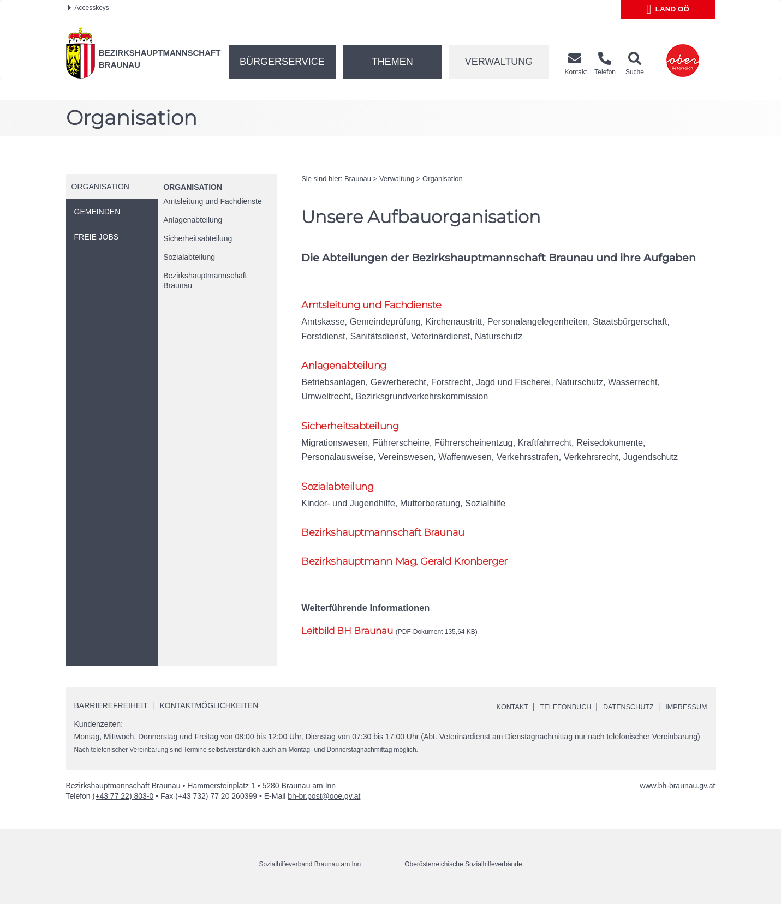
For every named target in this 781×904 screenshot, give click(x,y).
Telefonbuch (552, 713)
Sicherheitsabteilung (197, 238)
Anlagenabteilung (192, 219)
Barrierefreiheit (111, 713)
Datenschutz (621, 713)
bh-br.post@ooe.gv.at (324, 803)
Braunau (357, 179)
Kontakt (494, 713)
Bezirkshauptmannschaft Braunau (205, 280)
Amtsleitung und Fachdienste (212, 201)
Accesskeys (88, 7)
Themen (392, 61)
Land (668, 9)
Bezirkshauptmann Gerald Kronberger (408, 568)
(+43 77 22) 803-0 (123, 803)
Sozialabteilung (189, 257)
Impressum (684, 713)
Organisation (192, 187)
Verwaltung (499, 61)
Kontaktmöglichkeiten (209, 713)
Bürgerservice (282, 61)
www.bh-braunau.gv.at (677, 793)
